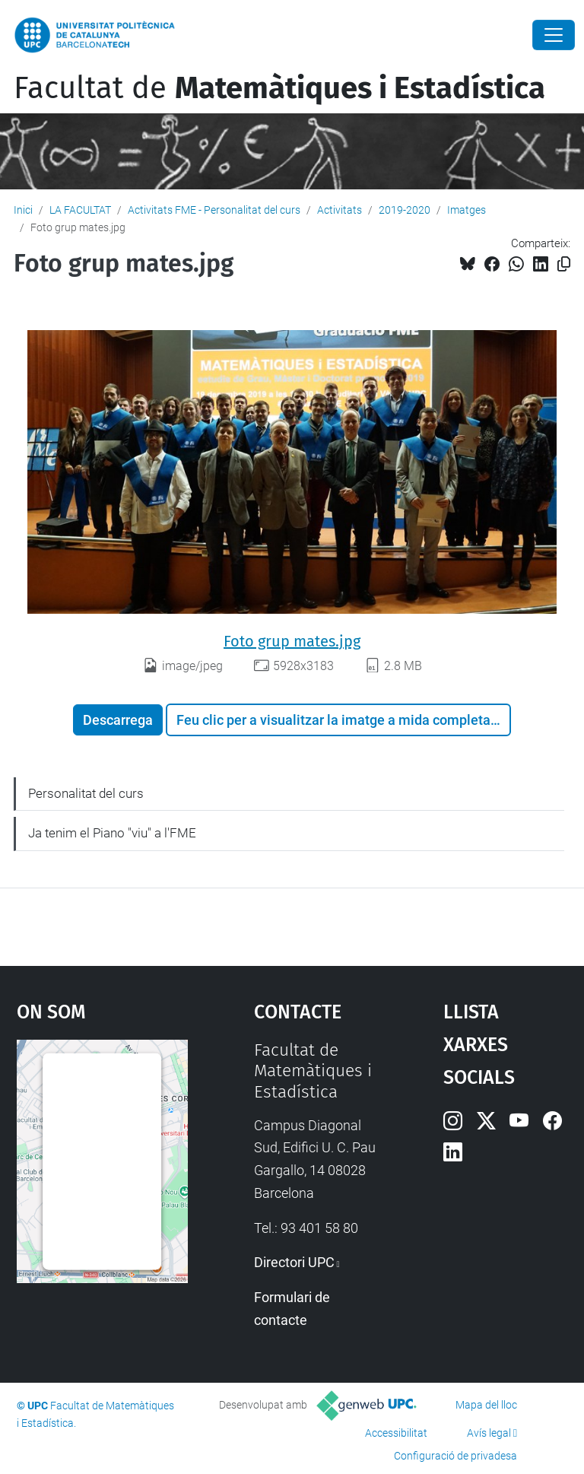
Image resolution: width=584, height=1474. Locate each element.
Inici (23, 210)
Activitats (339, 210)
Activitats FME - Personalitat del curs (214, 210)
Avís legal (489, 1433)
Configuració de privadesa (455, 1456)
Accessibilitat (396, 1433)
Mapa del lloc (486, 1405)
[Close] (553, 35)
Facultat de (279, 88)
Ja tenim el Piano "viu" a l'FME (112, 832)
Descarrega (118, 720)
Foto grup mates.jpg (292, 641)
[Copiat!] (563, 264)
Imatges (466, 210)
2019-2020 (404, 210)
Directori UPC (294, 1262)
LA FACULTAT (80, 210)
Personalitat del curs (86, 793)
